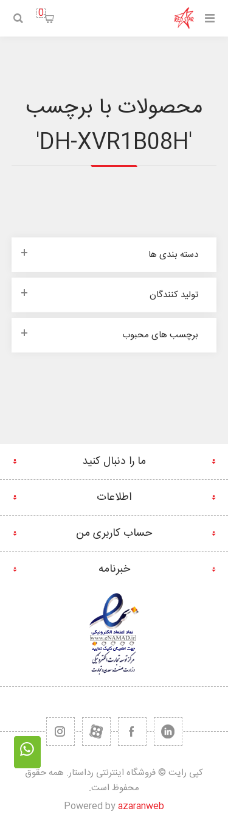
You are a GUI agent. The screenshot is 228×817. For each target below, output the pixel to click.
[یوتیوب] (96, 731)
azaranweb (141, 806)
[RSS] (60, 731)
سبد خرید (41, 13)
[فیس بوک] (132, 731)
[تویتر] (168, 731)
